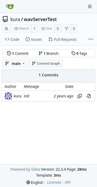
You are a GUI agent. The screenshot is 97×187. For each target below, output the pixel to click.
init (26, 96)
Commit (17, 53)
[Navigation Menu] (89, 6)
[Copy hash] (80, 96)
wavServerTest (40, 19)
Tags (79, 53)
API (68, 182)
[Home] (10, 6)
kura (15, 19)
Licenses (54, 182)
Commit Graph (46, 63)
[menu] (34, 182)
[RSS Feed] (6, 28)
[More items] (91, 39)
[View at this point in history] (88, 96)
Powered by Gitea (25, 169)
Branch (49, 53)
